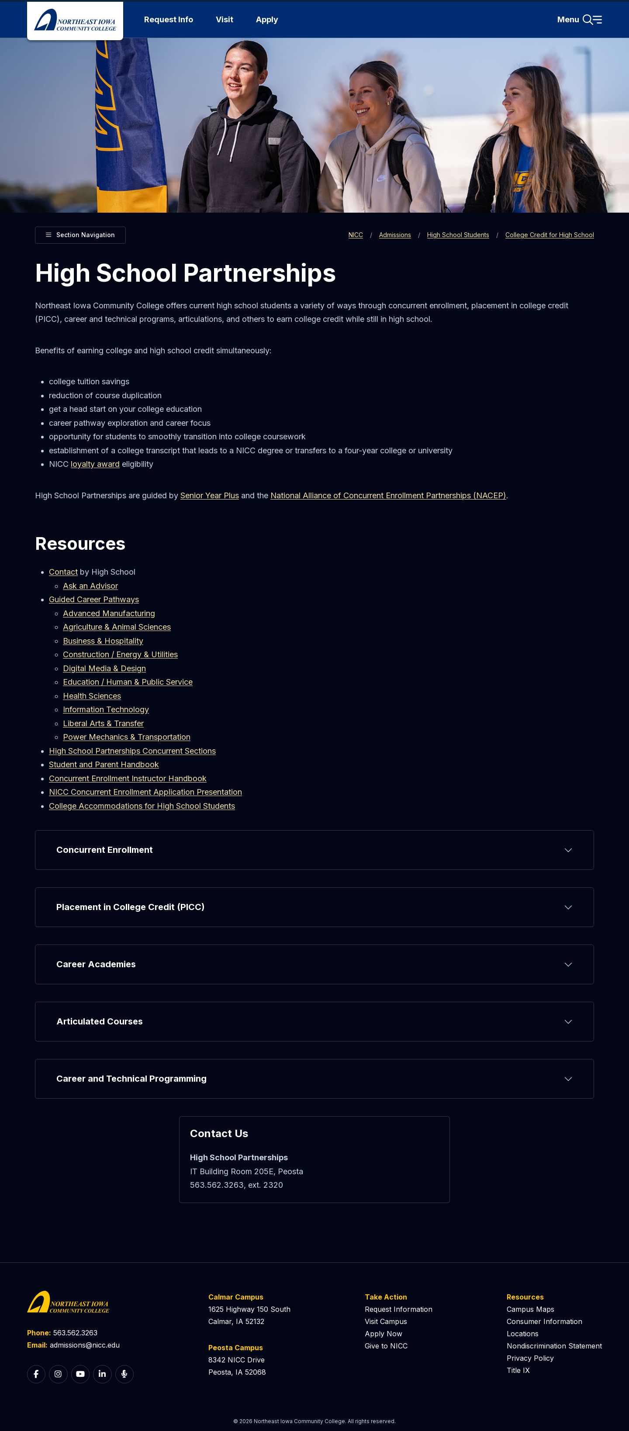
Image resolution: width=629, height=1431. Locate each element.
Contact (63, 571)
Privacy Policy (530, 1358)
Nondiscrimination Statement (554, 1345)
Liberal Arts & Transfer (103, 723)
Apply (267, 19)
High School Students (458, 234)
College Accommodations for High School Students (142, 805)
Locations (523, 1333)
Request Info (168, 19)
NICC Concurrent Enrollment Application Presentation (145, 792)
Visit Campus (386, 1321)
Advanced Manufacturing (109, 613)
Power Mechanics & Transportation (126, 736)
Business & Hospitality (103, 640)
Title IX (518, 1370)
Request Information (398, 1309)
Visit (224, 19)
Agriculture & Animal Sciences (117, 626)
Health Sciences (92, 695)
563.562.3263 (75, 1332)
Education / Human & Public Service (128, 681)
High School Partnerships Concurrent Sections (132, 750)
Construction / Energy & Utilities (120, 654)
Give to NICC (386, 1345)
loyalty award (95, 464)
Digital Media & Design (104, 668)
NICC (356, 234)
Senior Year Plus (209, 495)
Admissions (395, 234)
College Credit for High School (549, 234)
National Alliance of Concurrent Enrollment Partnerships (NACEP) (388, 495)
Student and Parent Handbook (104, 764)
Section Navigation (80, 233)
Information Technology (106, 709)
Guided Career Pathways (94, 599)
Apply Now (383, 1333)
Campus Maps (530, 1309)
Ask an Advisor (90, 585)
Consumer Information (544, 1321)
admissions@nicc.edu (85, 1345)
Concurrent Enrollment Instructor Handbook (128, 778)
